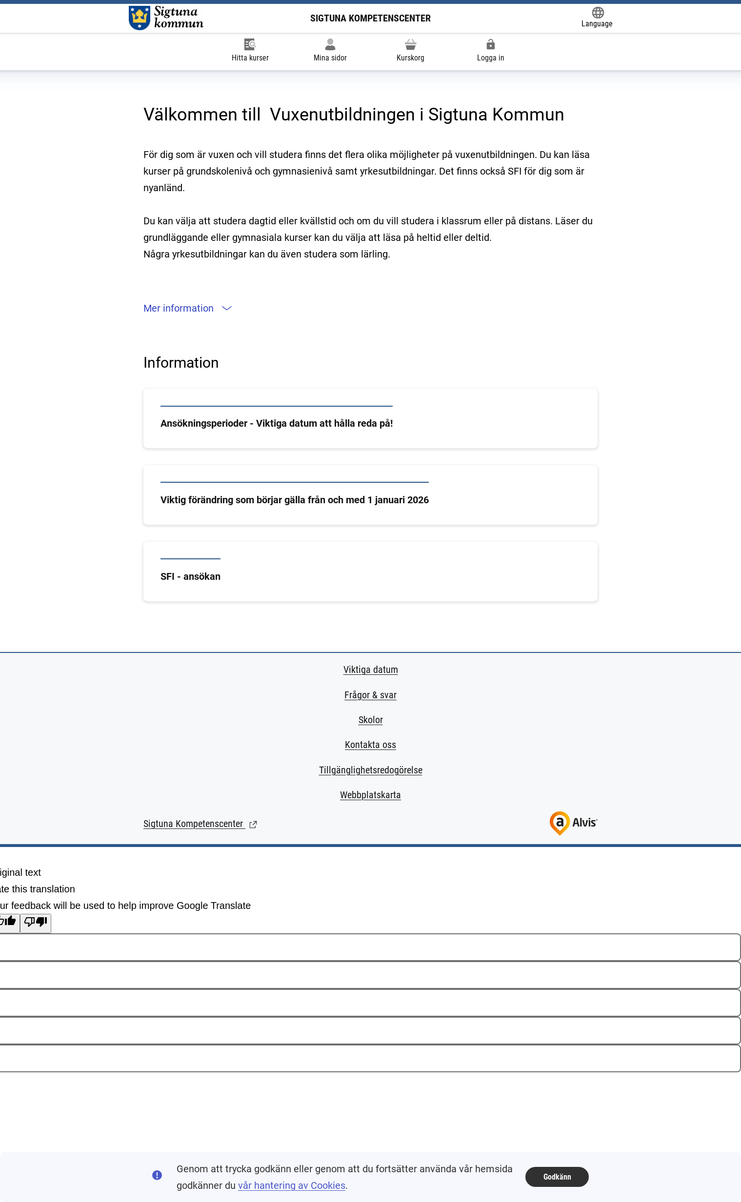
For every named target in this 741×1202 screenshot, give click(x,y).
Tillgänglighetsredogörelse (370, 770)
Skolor (371, 720)
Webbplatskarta (370, 795)
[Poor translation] (35, 923)
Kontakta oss (370, 744)
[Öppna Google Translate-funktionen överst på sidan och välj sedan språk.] (597, 18)
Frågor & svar (370, 695)
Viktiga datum (370, 669)
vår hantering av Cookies (291, 1185)
